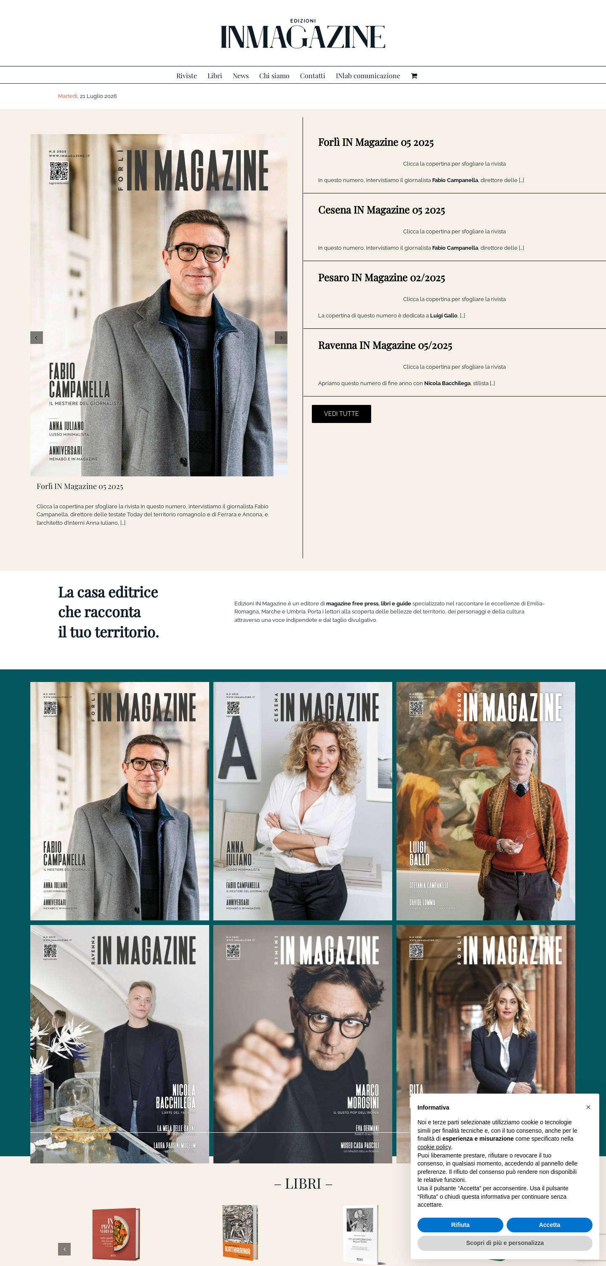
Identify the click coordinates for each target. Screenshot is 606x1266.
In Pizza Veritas (117, 1077)
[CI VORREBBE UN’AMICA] (488, 1037)
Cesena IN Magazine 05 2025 (381, 209)
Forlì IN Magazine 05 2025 (80, 486)
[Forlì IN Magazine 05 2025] (158, 305)
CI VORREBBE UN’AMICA (488, 1077)
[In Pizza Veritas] (117, 1037)
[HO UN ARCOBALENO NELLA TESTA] (364, 1037)
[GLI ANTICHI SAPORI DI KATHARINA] (241, 1037)
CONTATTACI (303, 1251)
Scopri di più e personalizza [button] (505, 1243)
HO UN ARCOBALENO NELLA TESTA (364, 1077)
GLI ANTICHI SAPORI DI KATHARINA (241, 1077)
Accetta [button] (550, 1224)
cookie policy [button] (434, 1147)
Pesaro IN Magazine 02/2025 (381, 277)
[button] (588, 1107)
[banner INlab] (303, 1151)
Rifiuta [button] (460, 1224)
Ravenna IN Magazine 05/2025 (385, 345)
